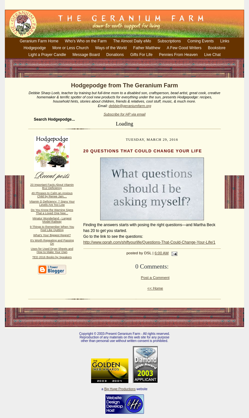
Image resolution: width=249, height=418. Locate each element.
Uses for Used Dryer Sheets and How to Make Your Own (52, 250)
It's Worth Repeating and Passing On (52, 242)
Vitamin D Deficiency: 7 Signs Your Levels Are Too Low (52, 203)
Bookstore (216, 48)
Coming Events (200, 41)
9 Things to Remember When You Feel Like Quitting (52, 228)
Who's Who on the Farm (86, 41)
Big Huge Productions (120, 389)
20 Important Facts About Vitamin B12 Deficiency (52, 186)
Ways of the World (110, 48)
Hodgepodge (35, 48)
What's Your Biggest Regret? (52, 235)
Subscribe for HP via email (124, 114)
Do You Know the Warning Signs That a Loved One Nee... (52, 211)
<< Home (155, 288)
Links (224, 41)
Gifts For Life (141, 54)
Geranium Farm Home (39, 41)
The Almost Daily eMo (132, 41)
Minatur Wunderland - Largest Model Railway (51, 220)
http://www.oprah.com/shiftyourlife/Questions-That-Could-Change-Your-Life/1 (149, 242)
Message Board (86, 54)
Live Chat (212, 54)
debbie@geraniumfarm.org (130, 106)
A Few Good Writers (184, 48)
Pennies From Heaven (178, 54)
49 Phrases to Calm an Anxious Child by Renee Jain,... (52, 195)
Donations (115, 54)
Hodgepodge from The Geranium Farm (124, 85)
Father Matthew (146, 48)
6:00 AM (162, 253)
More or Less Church (70, 48)
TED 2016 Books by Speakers (52, 257)
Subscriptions (169, 41)
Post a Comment (155, 277)
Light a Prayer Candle (47, 54)
